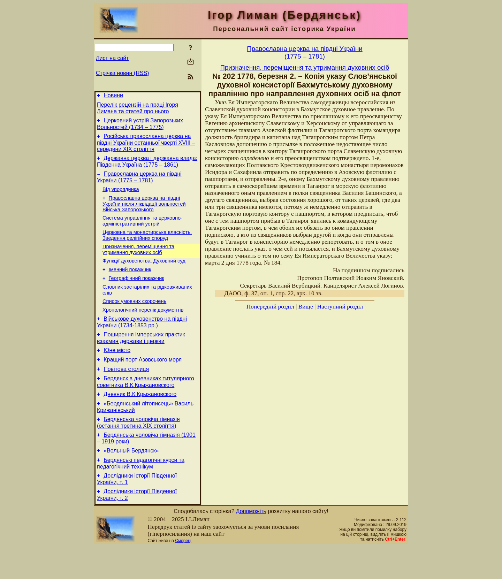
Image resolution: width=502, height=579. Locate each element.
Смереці (183, 573)
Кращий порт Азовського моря (143, 381)
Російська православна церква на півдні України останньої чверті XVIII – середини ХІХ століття (146, 146)
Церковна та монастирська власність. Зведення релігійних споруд (147, 245)
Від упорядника (120, 196)
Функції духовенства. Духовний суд (143, 273)
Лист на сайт (112, 58)
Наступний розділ (340, 306)
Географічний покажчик (136, 293)
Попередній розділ (270, 306)
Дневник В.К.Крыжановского (140, 419)
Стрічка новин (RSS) (122, 73)
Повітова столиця (126, 392)
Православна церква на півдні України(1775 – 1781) (304, 52)
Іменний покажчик (130, 283)
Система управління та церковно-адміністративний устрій (142, 230)
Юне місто (117, 371)
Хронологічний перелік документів (142, 327)
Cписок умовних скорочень (134, 318)
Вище (305, 306)
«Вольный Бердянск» (131, 480)
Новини (113, 96)
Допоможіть (251, 544)
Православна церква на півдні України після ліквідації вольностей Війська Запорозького (144, 212)
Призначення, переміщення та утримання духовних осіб (138, 261)
